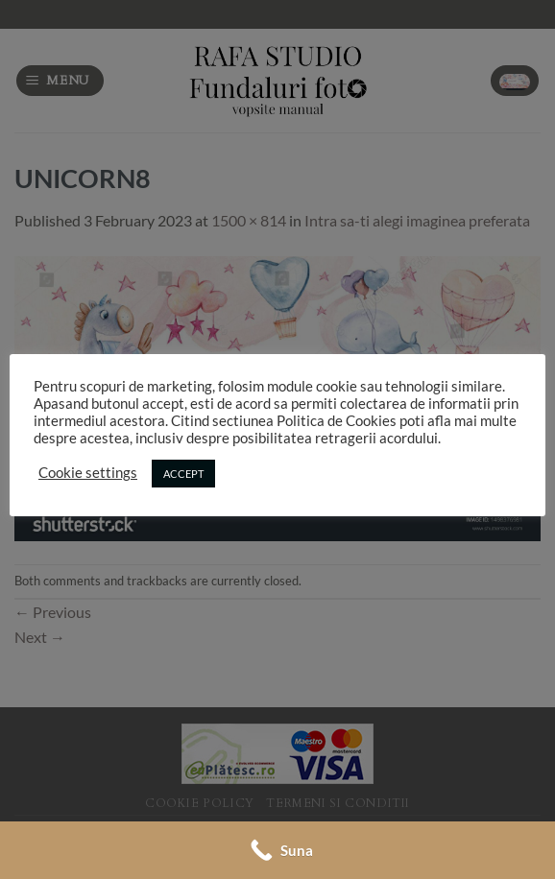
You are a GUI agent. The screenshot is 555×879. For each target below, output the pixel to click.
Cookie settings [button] (87, 472)
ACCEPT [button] (183, 473)
